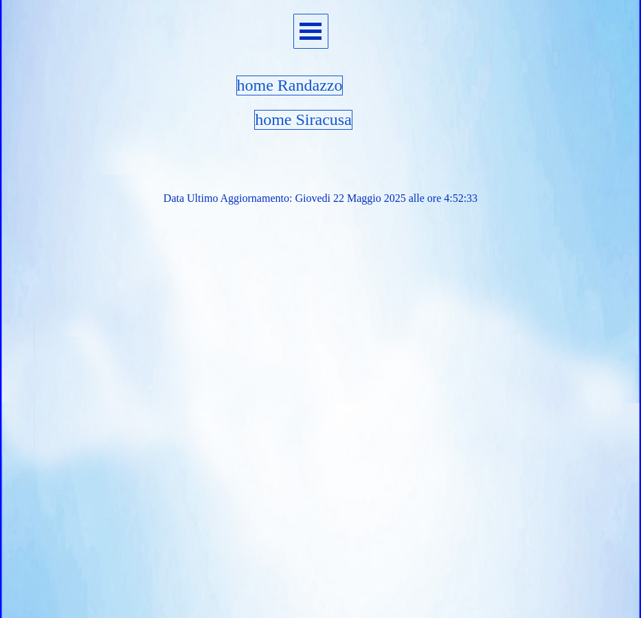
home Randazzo (290, 85)
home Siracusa (303, 119)
